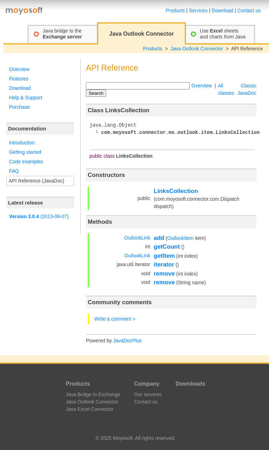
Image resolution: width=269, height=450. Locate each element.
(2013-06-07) (38, 216)
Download (222, 10)
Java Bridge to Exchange (93, 394)
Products (175, 10)
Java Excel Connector (89, 409)
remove (164, 273)
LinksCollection (176, 191)
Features (18, 78)
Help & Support (25, 97)
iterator (164, 264)
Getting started (25, 152)
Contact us (249, 10)
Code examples (26, 161)
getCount (167, 246)
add (159, 238)
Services (198, 10)
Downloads (190, 384)
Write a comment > (115, 319)
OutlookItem (180, 238)
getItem (164, 255)
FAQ (14, 171)
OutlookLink (137, 238)
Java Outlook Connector (196, 48)
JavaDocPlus (127, 340)
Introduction (22, 142)
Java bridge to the (62, 34)
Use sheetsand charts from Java (223, 34)
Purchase (19, 107)
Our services (148, 394)
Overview (19, 69)
